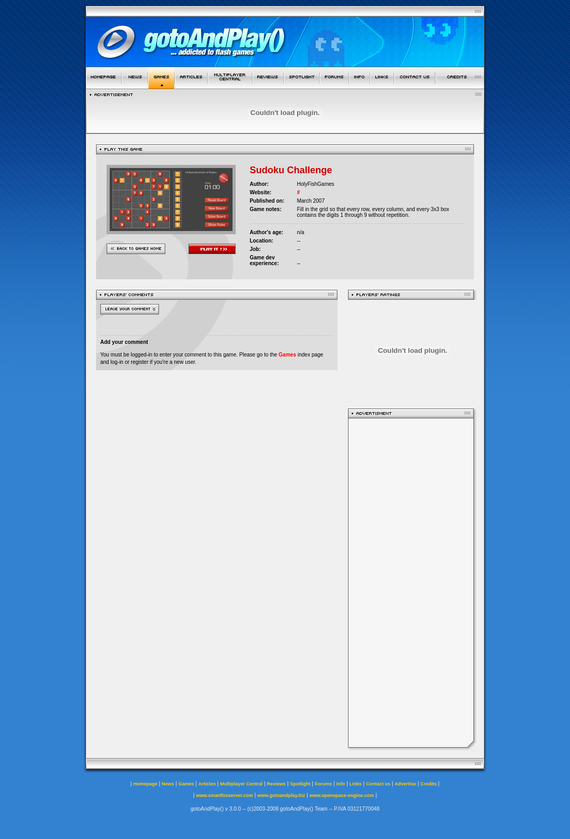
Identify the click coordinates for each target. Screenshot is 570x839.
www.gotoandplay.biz (281, 795)
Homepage (145, 783)
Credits (428, 783)
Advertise (405, 783)
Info (340, 783)
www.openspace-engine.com (341, 795)
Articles (207, 783)
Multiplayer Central (241, 783)
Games (287, 355)
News (168, 783)
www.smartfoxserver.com (224, 795)
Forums (323, 783)
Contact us (378, 783)
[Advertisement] (411, 582)
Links (356, 783)
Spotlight (300, 783)
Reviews (276, 783)
